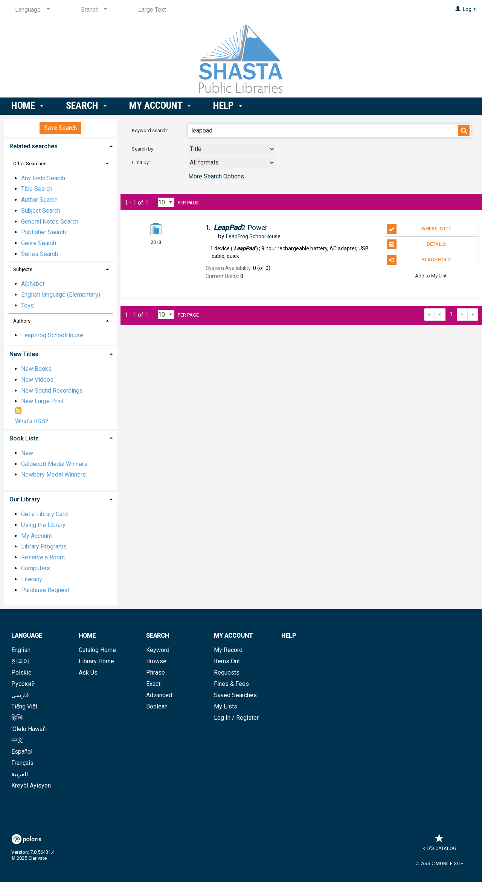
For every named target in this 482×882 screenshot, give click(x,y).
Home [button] (27, 105)
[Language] (31, 9)
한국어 (20, 661)
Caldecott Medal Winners (54, 464)
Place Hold (419, 260)
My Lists (225, 706)
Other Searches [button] (29, 163)
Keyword (157, 650)
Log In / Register (236, 717)
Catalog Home (97, 650)
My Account (36, 535)
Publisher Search (43, 232)
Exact (153, 683)
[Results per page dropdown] (166, 202)
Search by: (144, 149)
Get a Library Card (44, 514)
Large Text (152, 9)
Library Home (96, 661)
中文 (17, 740)
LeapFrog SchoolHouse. (52, 335)
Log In (470, 9)
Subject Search (40, 210)
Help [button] (227, 105)
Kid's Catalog (439, 844)
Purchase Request (45, 590)
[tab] (60, 145)
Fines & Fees (231, 683)
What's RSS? (31, 421)
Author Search (39, 199)
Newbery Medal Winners (53, 474)
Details (416, 244)
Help (288, 635)
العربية (19, 774)
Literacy (31, 579)
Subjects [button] (22, 269)
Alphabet (32, 283)
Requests (226, 672)
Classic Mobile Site (439, 863)
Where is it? (419, 229)
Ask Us (88, 672)
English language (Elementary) (60, 294)
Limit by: (141, 162)
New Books (36, 368)
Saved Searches (235, 695)
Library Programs (44, 546)
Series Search (39, 253)
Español (21, 751)
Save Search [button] (60, 127)
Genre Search (38, 243)
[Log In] (458, 9)
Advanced (159, 695)
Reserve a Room (43, 557)
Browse (156, 661)
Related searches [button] (33, 146)
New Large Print (42, 401)
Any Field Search (43, 178)
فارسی (20, 695)
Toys (27, 305)
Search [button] (86, 105)
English (21, 650)
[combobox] (231, 149)
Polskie (21, 672)
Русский (23, 683)
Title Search (36, 188)
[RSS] (18, 411)
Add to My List (431, 276)
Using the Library (43, 525)
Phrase (155, 672)
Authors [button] (22, 321)
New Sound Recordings (52, 390)
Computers (35, 568)
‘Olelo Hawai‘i (29, 729)
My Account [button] (160, 105)
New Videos (37, 379)
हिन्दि (17, 717)
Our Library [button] (24, 499)
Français (22, 762)
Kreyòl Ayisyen (31, 785)
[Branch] (92, 9)
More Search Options (216, 176)
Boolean (157, 706)
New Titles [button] (23, 354)
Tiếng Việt (24, 706)
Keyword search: (150, 130)
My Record (228, 650)
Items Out (227, 661)
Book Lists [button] (24, 438)
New (27, 453)
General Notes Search (49, 221)
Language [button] (26, 635)
